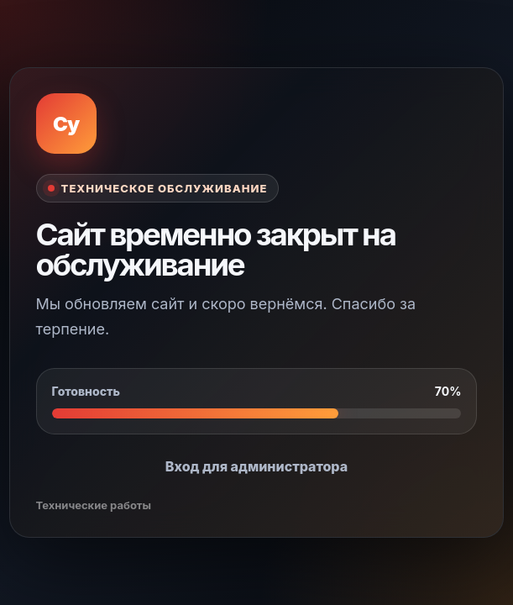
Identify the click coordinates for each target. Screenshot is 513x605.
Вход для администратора (256, 466)
